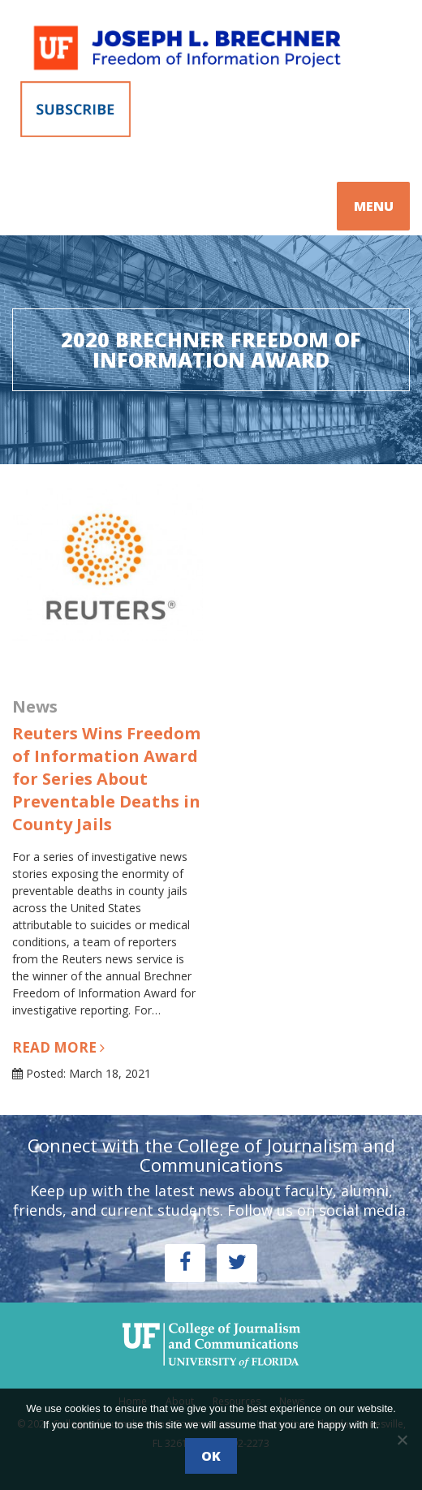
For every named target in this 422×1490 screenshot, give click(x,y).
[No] (402, 1440)
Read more (58, 1047)
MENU (374, 206)
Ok (211, 1456)
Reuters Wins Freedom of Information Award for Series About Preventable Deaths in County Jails (106, 778)
